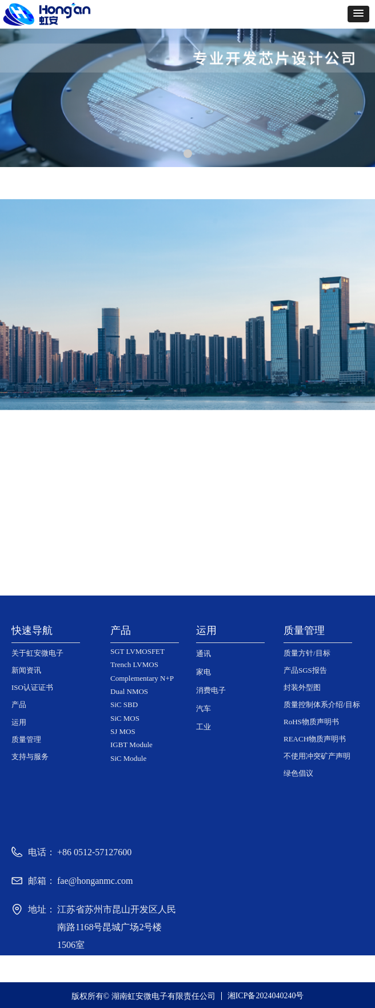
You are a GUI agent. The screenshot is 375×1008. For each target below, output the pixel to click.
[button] (358, 14)
